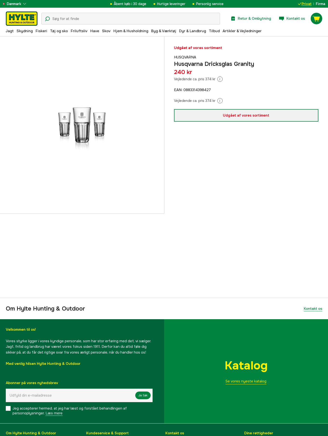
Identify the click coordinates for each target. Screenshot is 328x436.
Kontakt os (313, 308)
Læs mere (54, 413)
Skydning (25, 31)
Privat (305, 4)
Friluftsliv (79, 31)
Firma (320, 4)
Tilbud (214, 31)
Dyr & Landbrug (192, 31)
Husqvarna (185, 57)
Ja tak (142, 395)
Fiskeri (41, 31)
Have (94, 31)
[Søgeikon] (47, 19)
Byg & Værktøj (163, 31)
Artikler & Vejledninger (242, 31)
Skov (106, 31)
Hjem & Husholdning (130, 31)
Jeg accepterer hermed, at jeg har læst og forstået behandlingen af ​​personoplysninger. (70, 411)
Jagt (10, 31)
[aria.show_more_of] (17, 4)
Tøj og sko (59, 31)
